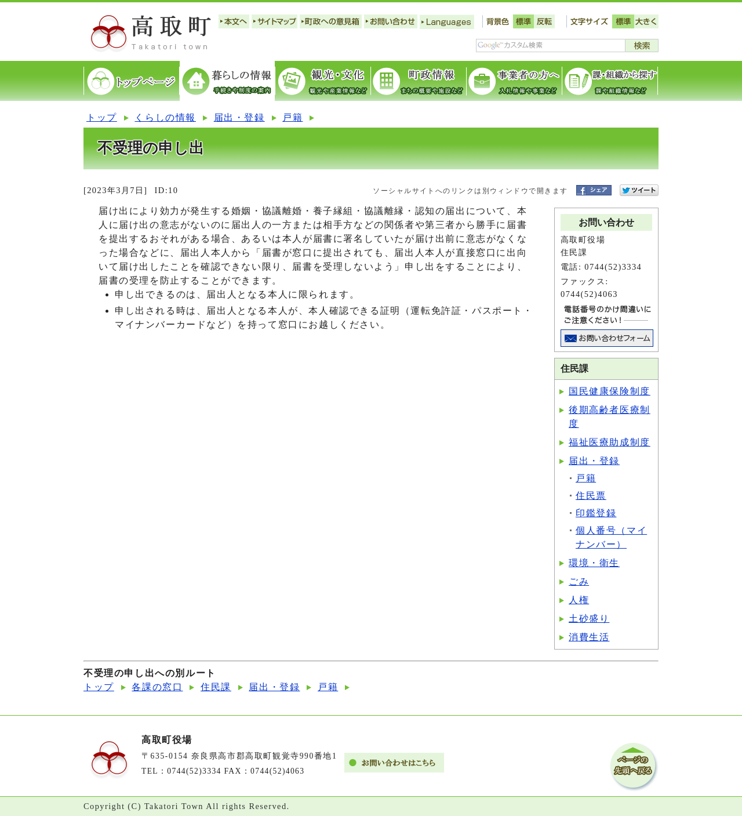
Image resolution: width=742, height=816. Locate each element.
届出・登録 (239, 117)
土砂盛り (589, 618)
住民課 (216, 687)
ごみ (579, 581)
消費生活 (589, 637)
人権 (579, 600)
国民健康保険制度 (609, 391)
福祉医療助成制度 (609, 442)
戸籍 (292, 117)
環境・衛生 (594, 563)
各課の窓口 (157, 687)
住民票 (591, 496)
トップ (101, 117)
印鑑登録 (596, 513)
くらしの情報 (165, 117)
